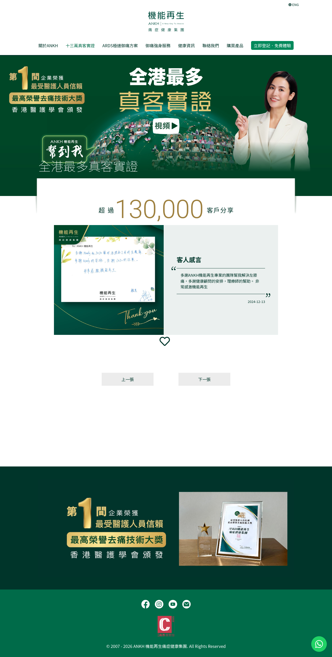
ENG (293, 4)
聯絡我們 (210, 45)
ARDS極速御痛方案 (120, 45)
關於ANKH (48, 45)
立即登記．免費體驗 (272, 45)
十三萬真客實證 (80, 45)
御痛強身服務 (158, 45)
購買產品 (235, 45)
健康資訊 (186, 45)
